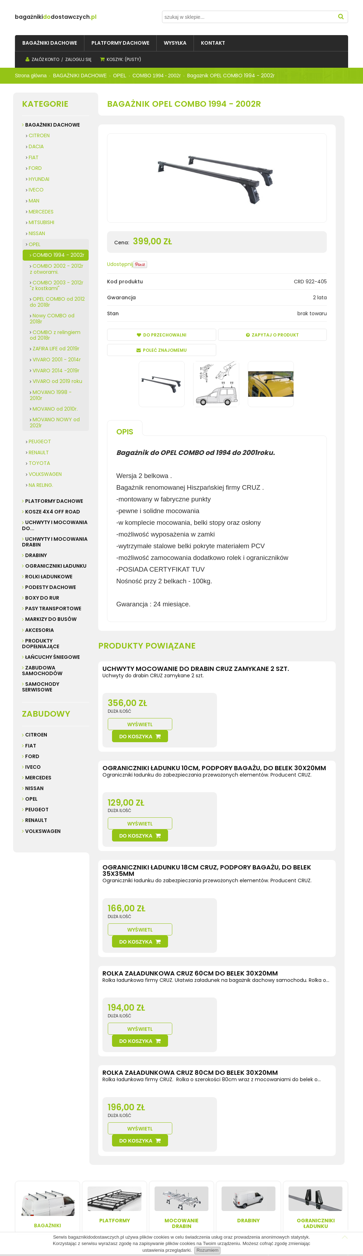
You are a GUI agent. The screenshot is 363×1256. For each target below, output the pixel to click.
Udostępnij (120, 264)
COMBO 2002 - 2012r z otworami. (56, 269)
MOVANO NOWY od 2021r (55, 422)
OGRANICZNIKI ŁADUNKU (55, 565)
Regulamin (29, 1168)
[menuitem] (49, 43)
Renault (36, 820)
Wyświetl (244, 712)
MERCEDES (41, 211)
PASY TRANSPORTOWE (53, 608)
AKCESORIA (39, 630)
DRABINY (36, 555)
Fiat (30, 745)
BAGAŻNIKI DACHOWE (52, 124)
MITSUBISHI (41, 222)
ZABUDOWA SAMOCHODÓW (42, 670)
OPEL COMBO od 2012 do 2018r (57, 302)
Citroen (36, 734)
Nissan (34, 788)
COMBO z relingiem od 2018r (55, 335)
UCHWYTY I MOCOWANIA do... (55, 525)
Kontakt (25, 1175)
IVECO (36, 189)
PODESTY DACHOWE (50, 587)
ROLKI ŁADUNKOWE (48, 576)
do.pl (77, 17)
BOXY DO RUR (42, 597)
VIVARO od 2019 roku (57, 381)
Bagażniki (47, 1090)
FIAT (34, 157)
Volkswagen (43, 831)
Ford (32, 756)
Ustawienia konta (163, 1175)
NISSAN (37, 233)
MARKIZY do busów (51, 619)
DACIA (36, 146)
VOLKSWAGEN (45, 474)
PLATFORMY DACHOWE (54, 501)
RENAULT (39, 452)
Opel (31, 798)
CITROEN (39, 135)
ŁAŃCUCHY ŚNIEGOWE (52, 657)
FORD (35, 168)
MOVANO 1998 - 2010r (51, 395)
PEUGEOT (40, 441)
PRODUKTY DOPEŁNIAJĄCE (40, 643)
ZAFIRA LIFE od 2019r (56, 348)
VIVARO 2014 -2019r (56, 370)
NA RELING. (41, 485)
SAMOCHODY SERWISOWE (40, 686)
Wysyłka (90, 1168)
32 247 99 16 (298, 1189)
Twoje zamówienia (164, 1168)
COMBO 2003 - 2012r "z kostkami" (56, 285)
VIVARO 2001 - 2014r (57, 359)
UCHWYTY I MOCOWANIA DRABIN (55, 541)
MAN (34, 200)
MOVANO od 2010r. (55, 408)
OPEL (34, 244)
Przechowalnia (160, 1182)
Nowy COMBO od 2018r (52, 318)
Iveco (33, 767)
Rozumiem (207, 1250)
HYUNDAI (39, 179)
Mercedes (38, 777)
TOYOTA (39, 463)
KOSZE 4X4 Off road (52, 511)
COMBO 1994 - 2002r (58, 255)
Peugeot (37, 809)
